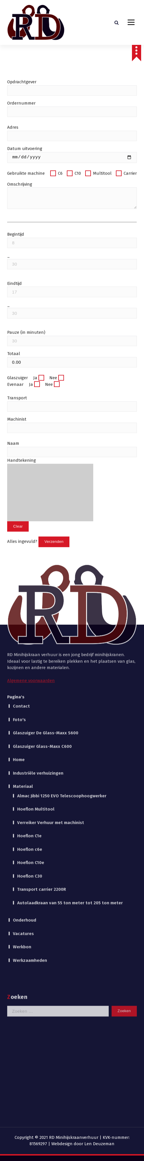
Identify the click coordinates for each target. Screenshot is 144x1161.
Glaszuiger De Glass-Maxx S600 (45, 584)
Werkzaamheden (30, 812)
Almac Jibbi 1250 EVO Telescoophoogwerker (61, 647)
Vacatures (23, 785)
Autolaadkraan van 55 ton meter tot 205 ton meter (70, 754)
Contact (21, 558)
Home (19, 611)
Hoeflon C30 (29, 727)
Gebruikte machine (26, 241)
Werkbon (22, 798)
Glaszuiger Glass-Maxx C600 (42, 598)
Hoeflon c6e (29, 701)
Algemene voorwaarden (31, 532)
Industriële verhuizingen (38, 625)
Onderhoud (24, 771)
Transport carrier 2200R (41, 741)
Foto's (19, 571)
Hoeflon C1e (29, 687)
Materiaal (23, 638)
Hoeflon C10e (30, 714)
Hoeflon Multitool (36, 660)
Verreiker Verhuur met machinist (50, 674)
